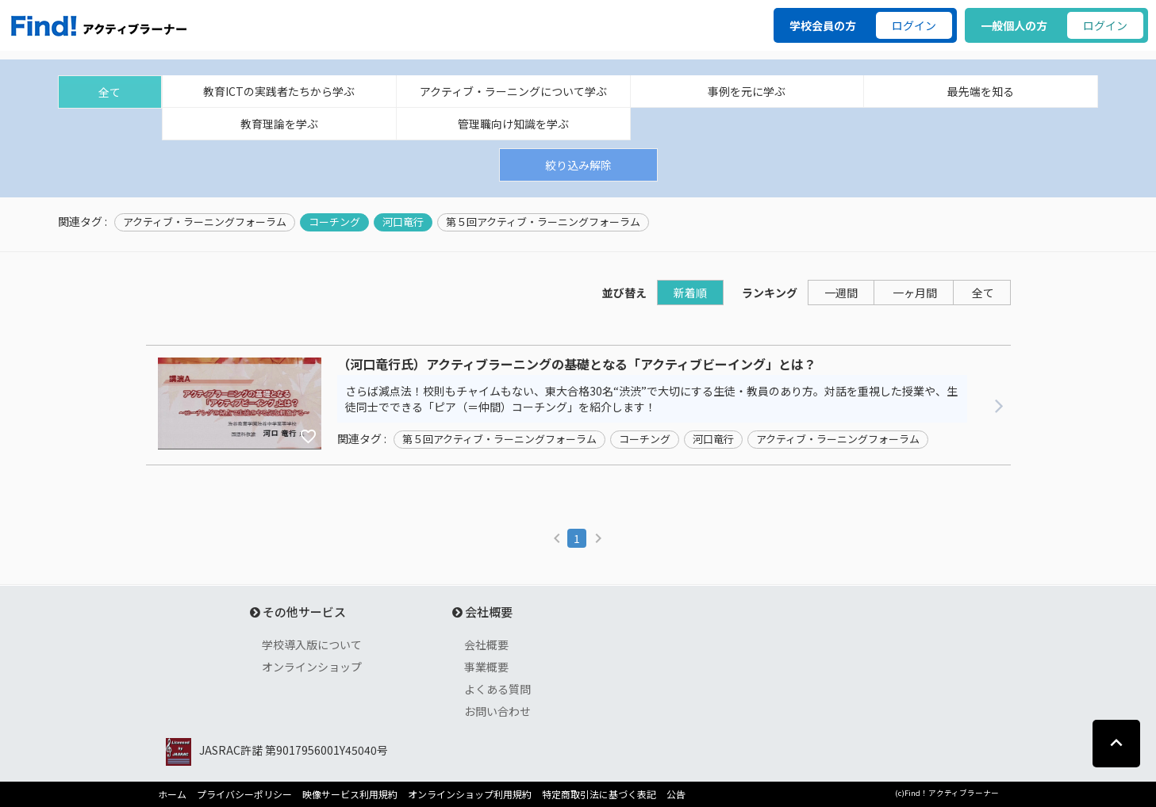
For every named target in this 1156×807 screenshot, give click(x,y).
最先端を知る (980, 91)
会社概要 (486, 644)
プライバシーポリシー (244, 794)
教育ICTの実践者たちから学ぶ (279, 91)
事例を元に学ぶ (746, 91)
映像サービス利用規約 (349, 794)
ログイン (914, 25)
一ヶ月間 (915, 292)
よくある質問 (497, 689)
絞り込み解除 (578, 165)
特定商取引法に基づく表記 (599, 794)
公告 (676, 794)
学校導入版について (312, 644)
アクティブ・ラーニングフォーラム (204, 222)
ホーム (172, 794)
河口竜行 (403, 222)
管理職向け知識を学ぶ (513, 124)
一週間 (841, 292)
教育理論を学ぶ (279, 124)
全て (109, 92)
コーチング (334, 222)
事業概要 (486, 667)
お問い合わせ (497, 711)
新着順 (690, 292)
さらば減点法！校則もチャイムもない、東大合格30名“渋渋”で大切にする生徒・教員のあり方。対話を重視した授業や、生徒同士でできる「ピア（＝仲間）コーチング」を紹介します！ (651, 399)
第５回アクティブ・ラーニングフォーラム (543, 222)
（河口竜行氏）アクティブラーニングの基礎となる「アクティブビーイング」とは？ (576, 365)
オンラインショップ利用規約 (470, 794)
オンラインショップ (312, 667)
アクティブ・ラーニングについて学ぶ (513, 91)
